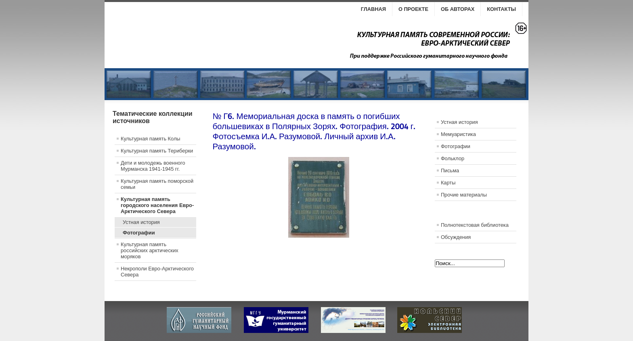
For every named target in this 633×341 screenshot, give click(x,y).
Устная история (141, 222)
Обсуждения (456, 237)
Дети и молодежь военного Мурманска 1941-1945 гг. (153, 166)
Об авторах (457, 9)
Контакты (501, 9)
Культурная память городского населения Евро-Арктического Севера (157, 205)
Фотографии (139, 233)
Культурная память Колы (150, 139)
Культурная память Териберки (157, 151)
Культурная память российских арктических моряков (149, 250)
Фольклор (452, 158)
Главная (373, 9)
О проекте (413, 9)
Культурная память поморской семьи (157, 184)
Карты (448, 183)
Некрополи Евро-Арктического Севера (157, 272)
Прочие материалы (464, 195)
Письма (450, 170)
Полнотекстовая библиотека (475, 225)
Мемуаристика (458, 134)
